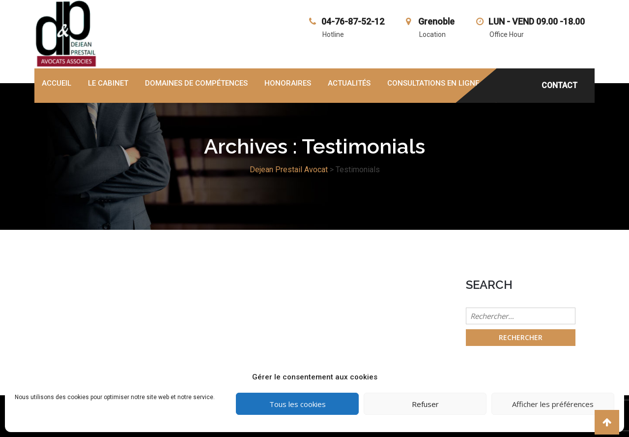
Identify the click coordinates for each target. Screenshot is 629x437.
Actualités (349, 83)
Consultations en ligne (433, 83)
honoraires (287, 83)
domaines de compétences (196, 83)
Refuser (425, 404)
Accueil (56, 83)
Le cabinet (108, 83)
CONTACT (559, 85)
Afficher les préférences (553, 404)
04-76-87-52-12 (352, 21)
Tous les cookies (297, 404)
